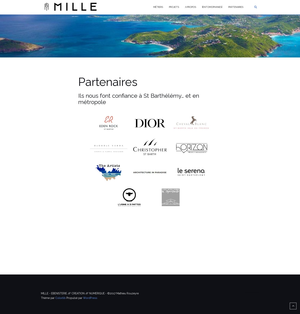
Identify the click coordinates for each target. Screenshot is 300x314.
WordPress (90, 297)
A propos (190, 7)
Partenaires (235, 7)
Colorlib (60, 297)
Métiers (158, 7)
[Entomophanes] (212, 7)
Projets (174, 7)
